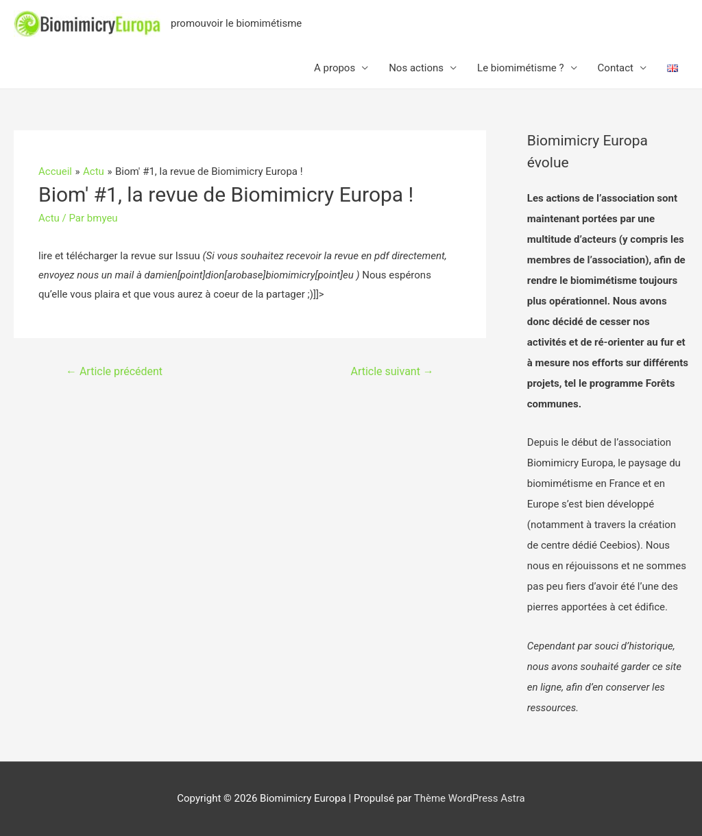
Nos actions (416, 68)
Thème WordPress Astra (469, 798)
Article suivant (392, 371)
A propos (334, 68)
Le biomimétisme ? (520, 68)
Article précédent (114, 371)
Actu (49, 218)
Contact (615, 68)
